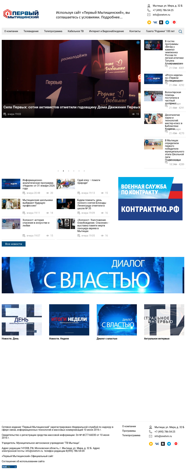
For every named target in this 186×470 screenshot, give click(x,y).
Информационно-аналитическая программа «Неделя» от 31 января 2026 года (39, 184)
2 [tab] (63, 171)
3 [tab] (68, 171)
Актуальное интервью (157, 338)
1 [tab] (58, 171)
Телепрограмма (53, 31)
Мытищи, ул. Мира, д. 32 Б (168, 5)
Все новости (13, 244)
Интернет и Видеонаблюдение (106, 31)
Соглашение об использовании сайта (23, 461)
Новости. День (10, 338)
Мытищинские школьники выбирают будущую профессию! (38, 203)
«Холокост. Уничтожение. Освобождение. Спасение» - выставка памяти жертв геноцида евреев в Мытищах (93, 225)
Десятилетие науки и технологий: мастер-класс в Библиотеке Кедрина (173, 122)
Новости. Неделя (59, 338)
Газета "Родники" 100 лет (160, 31)
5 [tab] (79, 171)
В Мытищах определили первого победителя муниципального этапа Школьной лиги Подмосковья (174, 150)
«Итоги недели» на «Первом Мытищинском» (174, 78)
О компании (11, 31)
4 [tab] (74, 171)
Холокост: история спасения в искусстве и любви (36, 223)
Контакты (134, 31)
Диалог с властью (107, 338)
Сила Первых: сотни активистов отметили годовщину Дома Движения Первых (71, 107)
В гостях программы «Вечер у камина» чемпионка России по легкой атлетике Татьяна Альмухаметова (174, 52)
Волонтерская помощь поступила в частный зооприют (173, 98)
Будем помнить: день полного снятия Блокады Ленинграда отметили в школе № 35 (91, 204)
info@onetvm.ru (161, 14)
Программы (129, 430)
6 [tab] (84, 171)
